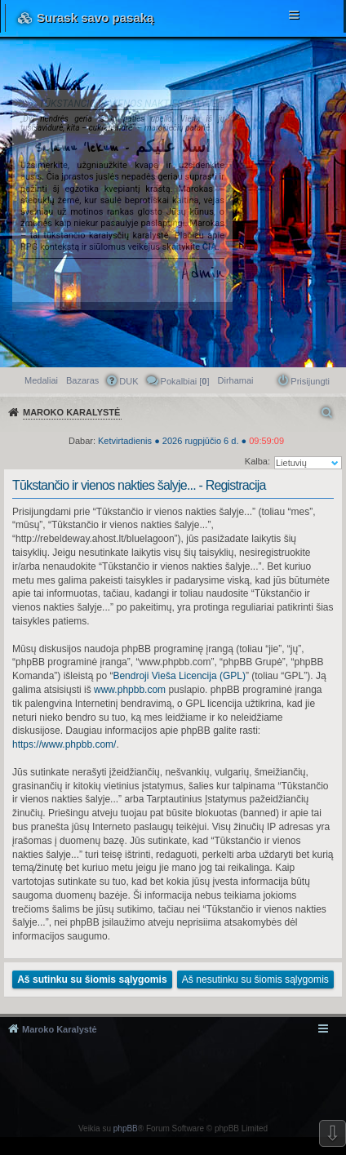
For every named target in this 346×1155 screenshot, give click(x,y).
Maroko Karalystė (59, 1029)
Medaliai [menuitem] (41, 380)
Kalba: (257, 461)
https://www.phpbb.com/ (64, 744)
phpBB (125, 1128)
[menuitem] (236, 380)
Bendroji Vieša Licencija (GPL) (179, 676)
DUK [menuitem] (128, 381)
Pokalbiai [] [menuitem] (185, 381)
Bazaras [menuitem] (82, 380)
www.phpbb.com (130, 689)
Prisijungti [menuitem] (310, 381)
